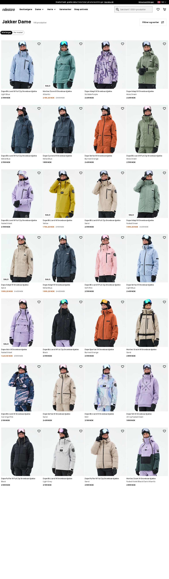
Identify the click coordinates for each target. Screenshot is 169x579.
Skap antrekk (81, 9)
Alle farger (6, 32)
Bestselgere (26, 9)
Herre (52, 9)
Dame (39, 9)
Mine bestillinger (146, 2)
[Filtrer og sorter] (153, 22)
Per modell (18, 32)
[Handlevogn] (164, 9)
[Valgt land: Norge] (160, 2)
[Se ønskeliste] (158, 9)
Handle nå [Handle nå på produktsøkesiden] (108, 2)
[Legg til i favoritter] (39, 44)
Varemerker (65, 9)
